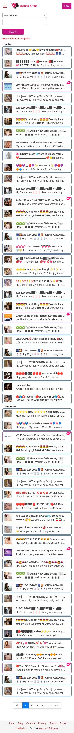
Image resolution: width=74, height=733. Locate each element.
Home (11, 723)
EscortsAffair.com (48, 728)
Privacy (42, 723)
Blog (20, 723)
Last (56, 705)
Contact (30, 723)
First (18, 705)
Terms (53, 723)
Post (66, 5)
